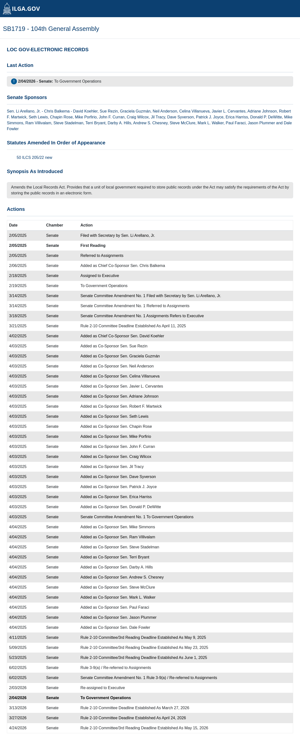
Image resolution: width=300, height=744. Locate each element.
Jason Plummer (261, 123)
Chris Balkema (57, 111)
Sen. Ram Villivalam (137, 537)
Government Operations (80, 81)
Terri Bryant (95, 123)
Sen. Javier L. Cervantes (141, 386)
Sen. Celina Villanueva (140, 376)
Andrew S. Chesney (150, 123)
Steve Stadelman (68, 123)
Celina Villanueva (194, 111)
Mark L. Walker (211, 123)
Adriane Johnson (262, 111)
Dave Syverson (180, 117)
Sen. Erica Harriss (136, 497)
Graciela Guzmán (135, 111)
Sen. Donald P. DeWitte (140, 507)
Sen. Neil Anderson (137, 366)
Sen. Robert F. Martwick (141, 406)
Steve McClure (182, 123)
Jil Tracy (158, 117)
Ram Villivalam (38, 123)
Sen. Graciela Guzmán (140, 356)
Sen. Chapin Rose (136, 426)
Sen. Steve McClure (137, 587)
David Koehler (85, 111)
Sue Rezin (109, 111)
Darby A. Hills (119, 123)
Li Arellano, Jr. (28, 111)
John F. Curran (112, 117)
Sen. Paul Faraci (134, 607)
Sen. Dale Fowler (135, 627)
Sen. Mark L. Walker (137, 597)
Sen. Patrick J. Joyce (138, 487)
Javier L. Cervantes (229, 111)
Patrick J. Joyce (210, 117)
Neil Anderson (165, 111)
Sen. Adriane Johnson (139, 396)
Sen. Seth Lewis (134, 416)
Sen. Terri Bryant (134, 557)
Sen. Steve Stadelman (139, 547)
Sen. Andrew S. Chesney (142, 577)
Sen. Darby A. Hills (136, 567)
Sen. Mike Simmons (137, 527)
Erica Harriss (236, 117)
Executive (110, 276)
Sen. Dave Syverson (138, 477)
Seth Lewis (38, 117)
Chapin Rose (61, 117)
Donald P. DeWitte (266, 117)
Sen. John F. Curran (137, 446)
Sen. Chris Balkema (147, 266)
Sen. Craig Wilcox (135, 456)
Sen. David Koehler (147, 336)
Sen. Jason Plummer (138, 617)
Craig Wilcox (138, 117)
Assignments (112, 255)
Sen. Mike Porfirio (135, 436)
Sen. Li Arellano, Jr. (138, 235)
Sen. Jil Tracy (132, 467)
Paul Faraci (236, 123)
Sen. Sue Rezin (133, 346)
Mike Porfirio (86, 117)
